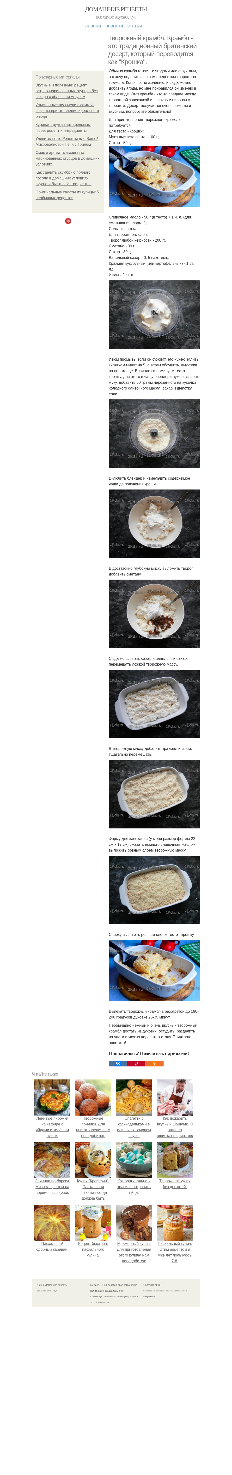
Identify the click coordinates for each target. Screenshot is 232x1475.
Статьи (134, 25)
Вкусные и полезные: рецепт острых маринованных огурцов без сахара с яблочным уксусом (67, 91)
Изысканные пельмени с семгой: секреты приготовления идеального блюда (67, 111)
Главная (92, 25)
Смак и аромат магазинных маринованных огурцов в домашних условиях (67, 158)
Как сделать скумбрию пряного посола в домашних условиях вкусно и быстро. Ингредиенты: (64, 178)
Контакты (95, 1285)
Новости (114, 25)
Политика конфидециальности (107, 1291)
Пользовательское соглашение (120, 1285)
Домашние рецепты (116, 9)
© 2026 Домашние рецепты (52, 1285)
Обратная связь (152, 1285)
